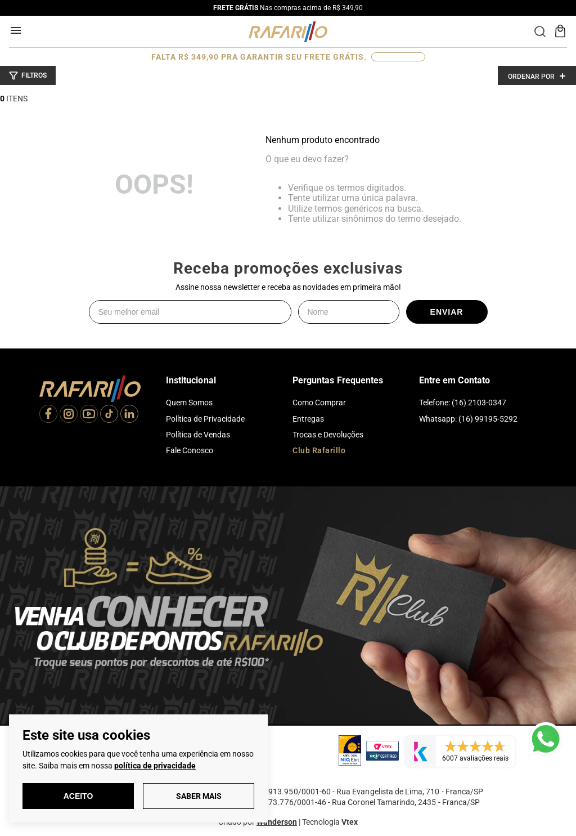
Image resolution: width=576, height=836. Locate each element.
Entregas (308, 418)
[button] (28, 75)
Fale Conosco (189, 450)
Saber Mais (199, 796)
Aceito (78, 796)
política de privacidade (155, 765)
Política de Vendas (198, 434)
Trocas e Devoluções (327, 434)
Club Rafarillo (318, 450)
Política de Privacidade (205, 418)
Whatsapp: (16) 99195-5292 (468, 418)
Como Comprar (319, 402)
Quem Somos (189, 402)
